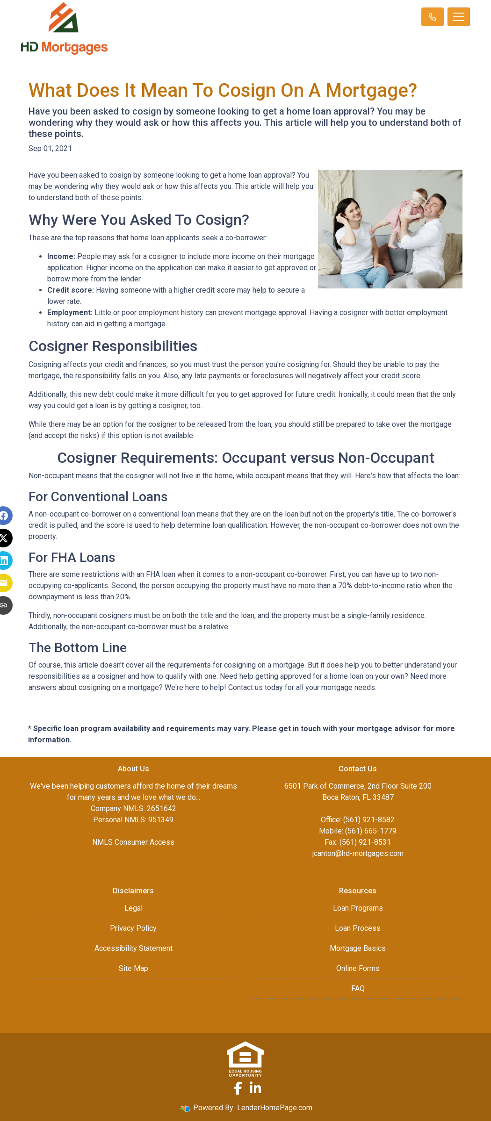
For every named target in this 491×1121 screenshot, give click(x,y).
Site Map (133, 968)
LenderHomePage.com (274, 1107)
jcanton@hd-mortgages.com (358, 853)
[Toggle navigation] (459, 16)
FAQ (358, 988)
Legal (133, 908)
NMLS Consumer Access (133, 842)
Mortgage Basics (358, 948)
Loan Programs (358, 908)
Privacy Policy (133, 928)
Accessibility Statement (133, 948)
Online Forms (358, 968)
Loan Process (358, 928)
